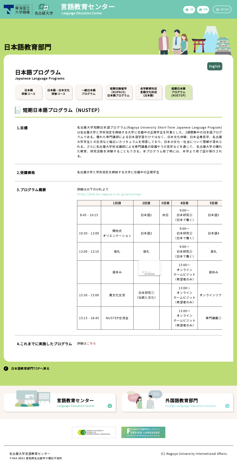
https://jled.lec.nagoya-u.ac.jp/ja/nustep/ (109, 194)
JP (189, 9)
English (214, 66)
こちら (91, 343)
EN (203, 9)
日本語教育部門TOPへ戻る (30, 368)
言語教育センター (88, 8)
